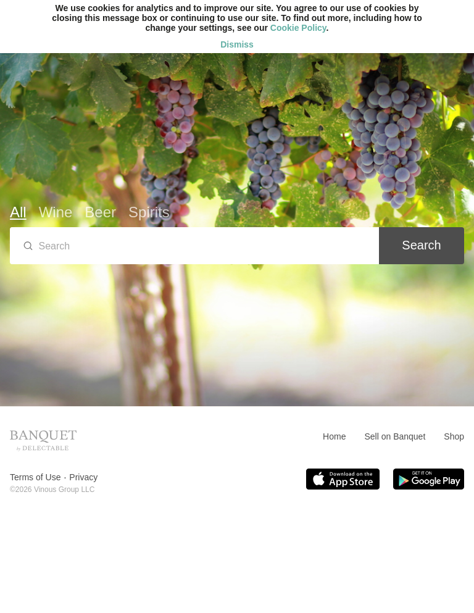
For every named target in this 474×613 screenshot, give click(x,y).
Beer (100, 212)
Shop (454, 436)
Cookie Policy (298, 28)
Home (334, 436)
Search (421, 245)
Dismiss (237, 44)
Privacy (83, 477)
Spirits (149, 212)
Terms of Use (35, 477)
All (18, 212)
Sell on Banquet (394, 436)
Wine (56, 212)
